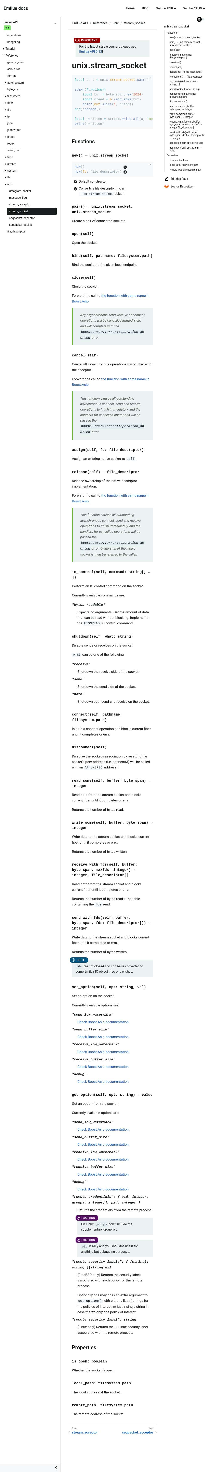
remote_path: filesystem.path (185, 169)
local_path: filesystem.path (184, 164)
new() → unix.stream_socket (185, 37)
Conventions (13, 35)
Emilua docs (16, 8)
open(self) (175, 49)
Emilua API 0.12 (90, 52)
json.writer (14, 130)
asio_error (13, 69)
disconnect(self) (178, 101)
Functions (172, 32)
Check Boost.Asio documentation (103, 1022)
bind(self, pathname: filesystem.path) (181, 56)
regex (10, 143)
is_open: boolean (179, 160)
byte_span (13, 89)
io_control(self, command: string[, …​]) (184, 83)
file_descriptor (16, 231)
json (10, 123)
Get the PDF (164, 8)
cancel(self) (176, 67)
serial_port (14, 150)
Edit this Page (176, 178)
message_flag (18, 197)
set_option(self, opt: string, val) (186, 142)
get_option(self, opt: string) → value (186, 149)
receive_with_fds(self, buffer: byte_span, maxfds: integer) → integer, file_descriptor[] (186, 124)
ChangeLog (12, 42)
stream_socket (18, 211)
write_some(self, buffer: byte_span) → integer (182, 115)
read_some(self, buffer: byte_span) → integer (182, 108)
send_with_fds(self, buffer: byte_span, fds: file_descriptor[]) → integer (187, 135)
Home (130, 8)
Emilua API (80, 23)
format (11, 75)
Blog (145, 8)
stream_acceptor (19, 204)
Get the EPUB (192, 8)
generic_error (15, 62)
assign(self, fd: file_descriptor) (186, 71)
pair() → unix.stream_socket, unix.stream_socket (185, 43)
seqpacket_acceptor (22, 218)
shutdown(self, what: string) (185, 89)
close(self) (175, 62)
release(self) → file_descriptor (186, 76)
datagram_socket (20, 191)
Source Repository (179, 186)
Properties (172, 155)
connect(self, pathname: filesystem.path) (183, 95)
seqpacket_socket (20, 224)
